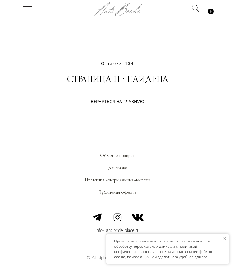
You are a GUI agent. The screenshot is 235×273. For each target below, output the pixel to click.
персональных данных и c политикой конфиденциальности (155, 249)
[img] (27, 9)
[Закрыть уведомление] (224, 238)
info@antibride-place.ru (117, 230)
